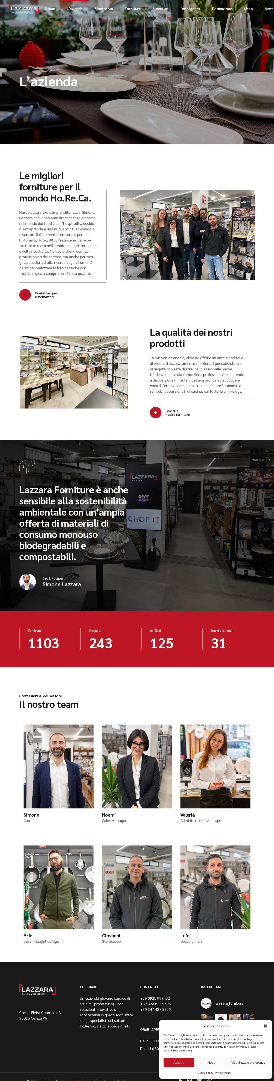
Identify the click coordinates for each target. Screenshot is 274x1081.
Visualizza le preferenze (248, 1062)
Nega (211, 1062)
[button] (265, 1026)
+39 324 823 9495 (155, 1003)
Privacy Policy (223, 1072)
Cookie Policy (205, 1072)
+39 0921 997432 (155, 998)
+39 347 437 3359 (155, 1009)
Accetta (178, 1062)
